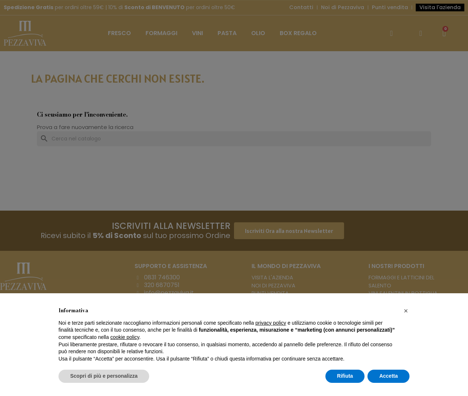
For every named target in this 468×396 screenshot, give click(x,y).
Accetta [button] (388, 376)
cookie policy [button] (124, 337)
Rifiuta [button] (345, 376)
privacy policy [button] (271, 323)
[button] (406, 311)
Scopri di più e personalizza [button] (103, 376)
